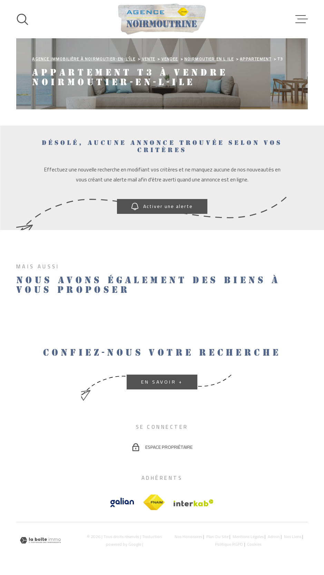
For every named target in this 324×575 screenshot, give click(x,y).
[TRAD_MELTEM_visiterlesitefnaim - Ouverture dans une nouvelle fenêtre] (153, 502)
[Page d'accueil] (162, 19)
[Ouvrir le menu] (301, 19)
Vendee (169, 59)
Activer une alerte (162, 206)
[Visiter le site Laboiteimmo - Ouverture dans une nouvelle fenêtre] (40, 540)
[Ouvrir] (22, 19)
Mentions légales (248, 537)
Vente (148, 59)
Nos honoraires (188, 537)
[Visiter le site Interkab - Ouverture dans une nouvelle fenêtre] (194, 502)
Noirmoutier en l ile (209, 59)
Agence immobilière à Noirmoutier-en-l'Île (83, 59)
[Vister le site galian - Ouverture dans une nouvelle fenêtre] (122, 502)
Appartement (255, 59)
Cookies (254, 545)
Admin (274, 537)
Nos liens (292, 537)
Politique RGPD (229, 544)
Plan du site (217, 537)
